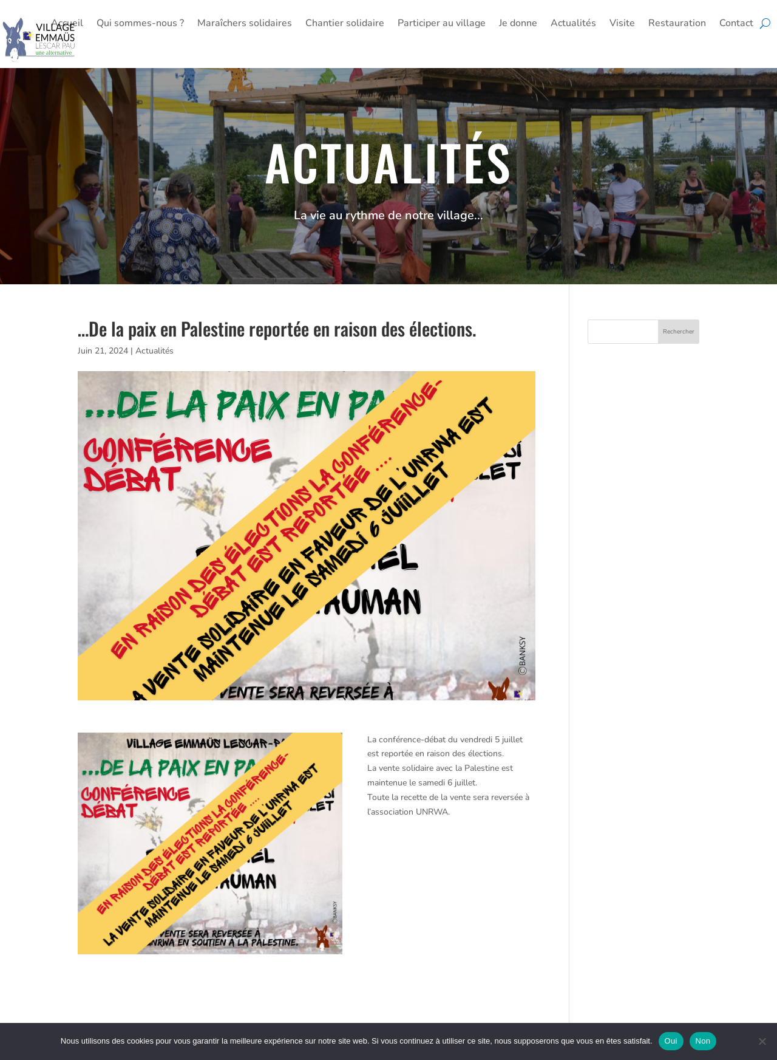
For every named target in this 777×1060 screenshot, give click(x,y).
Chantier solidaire (344, 24)
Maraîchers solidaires (244, 24)
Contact (736, 24)
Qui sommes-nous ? (140, 24)
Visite (622, 24)
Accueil (67, 24)
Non (703, 1040)
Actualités (573, 24)
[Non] (762, 1041)
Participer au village (442, 24)
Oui (671, 1040)
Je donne (518, 24)
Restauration (677, 24)
